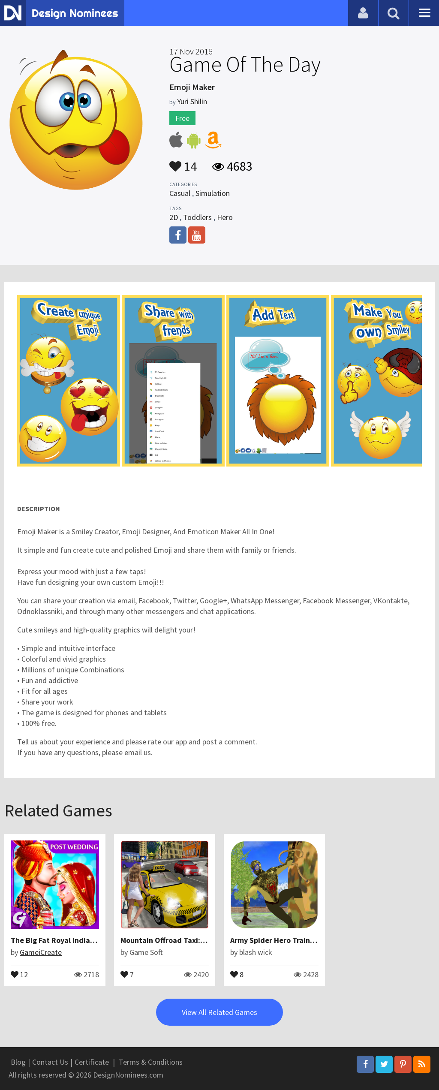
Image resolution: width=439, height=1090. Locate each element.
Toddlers (197, 217)
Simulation (212, 193)
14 (183, 162)
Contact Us (50, 1062)
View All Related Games (219, 1012)
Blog (18, 1062)
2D (173, 217)
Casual (179, 193)
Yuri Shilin (192, 101)
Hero (225, 217)
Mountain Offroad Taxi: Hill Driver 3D (183, 940)
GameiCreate (41, 952)
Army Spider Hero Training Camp (286, 940)
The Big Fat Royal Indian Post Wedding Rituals (90, 940)
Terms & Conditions (151, 1062)
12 (19, 974)
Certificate (92, 1062)
